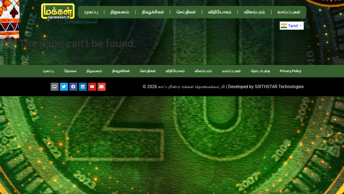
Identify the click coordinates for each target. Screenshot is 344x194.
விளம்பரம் (254, 12)
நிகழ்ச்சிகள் (153, 12)
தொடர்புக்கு (260, 71)
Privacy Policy (290, 71)
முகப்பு (91, 12)
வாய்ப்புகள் (288, 12)
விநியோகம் (219, 12)
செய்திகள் (186, 12)
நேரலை (70, 71)
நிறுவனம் (119, 12)
